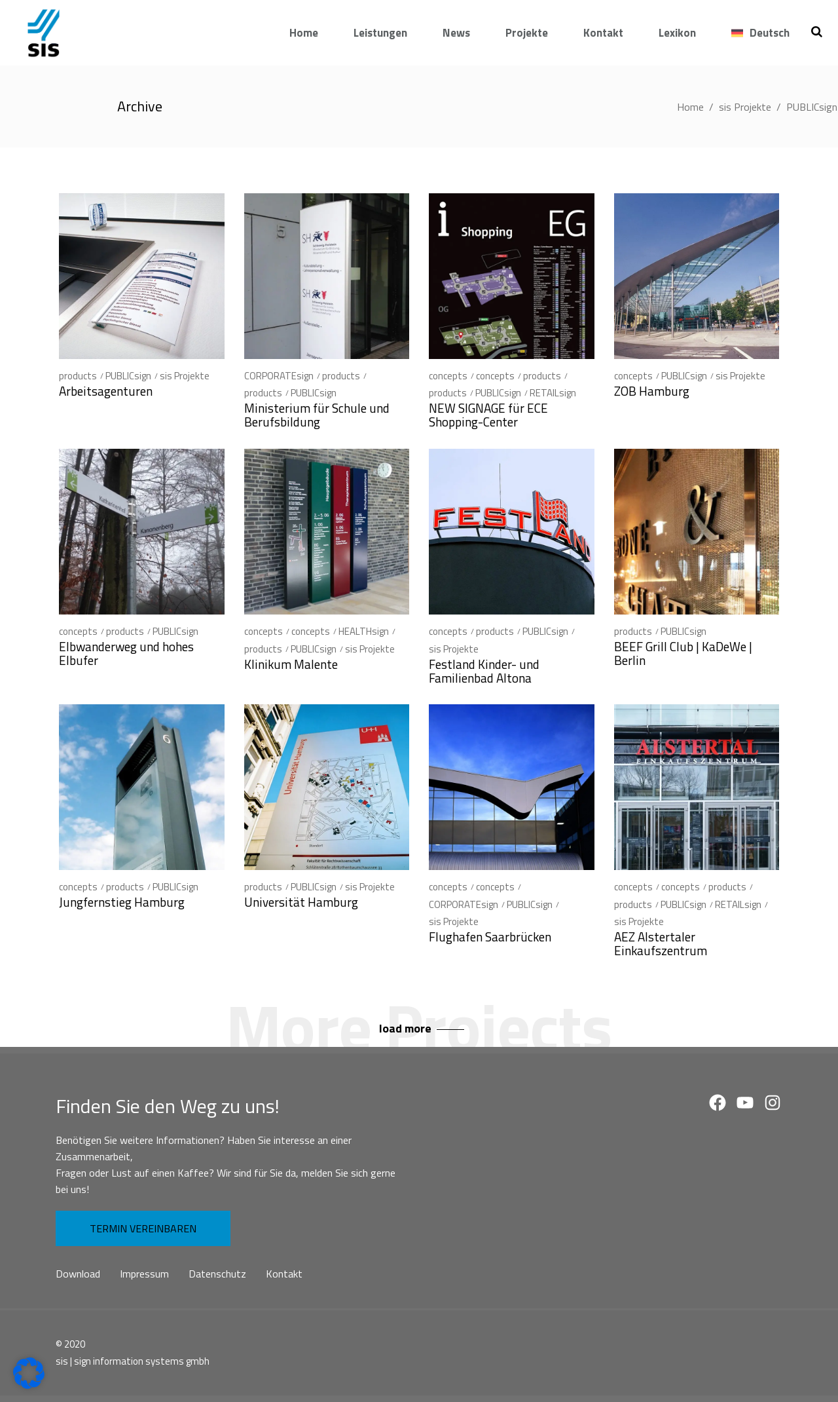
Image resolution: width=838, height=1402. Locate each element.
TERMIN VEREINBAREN (143, 1228)
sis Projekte (745, 107)
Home (690, 107)
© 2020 (70, 1344)
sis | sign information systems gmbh (133, 1361)
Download (78, 1273)
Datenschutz (217, 1273)
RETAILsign (553, 392)
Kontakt (284, 1273)
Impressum (144, 1273)
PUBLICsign (128, 375)
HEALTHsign (363, 631)
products (78, 375)
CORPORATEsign (279, 375)
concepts (448, 375)
